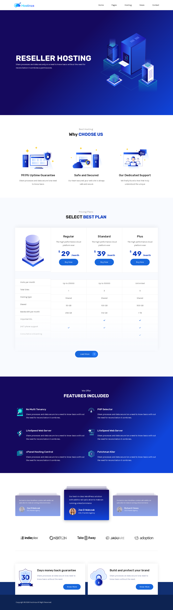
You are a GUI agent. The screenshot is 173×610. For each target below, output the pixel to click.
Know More (72, 587)
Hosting (129, 5)
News (142, 5)
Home (101, 5)
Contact (155, 5)
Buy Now (68, 262)
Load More (88, 354)
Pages (114, 5)
